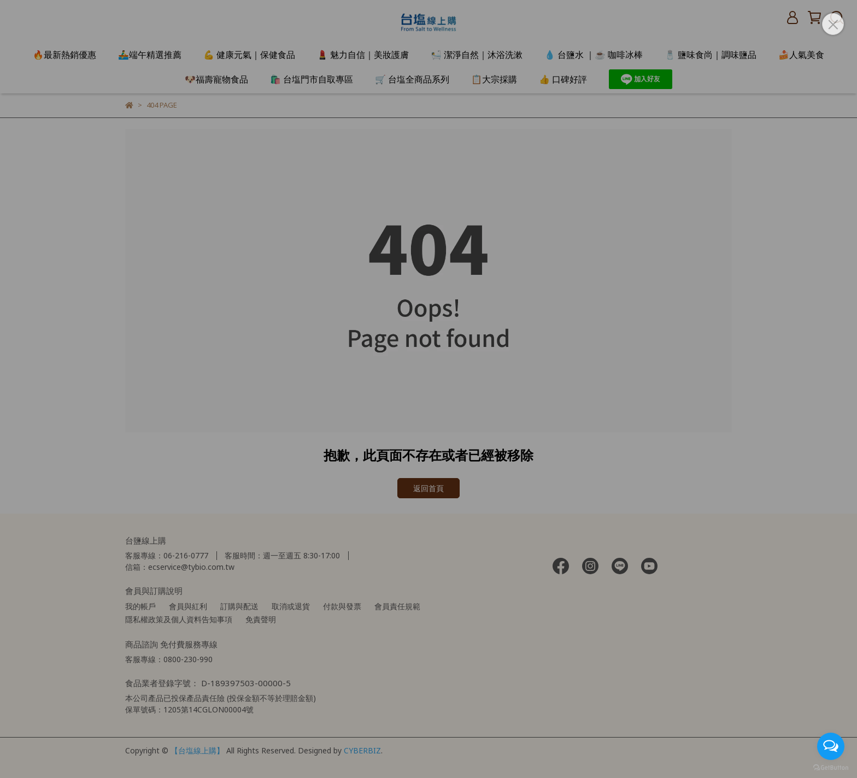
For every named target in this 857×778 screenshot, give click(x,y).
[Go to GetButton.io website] (830, 767)
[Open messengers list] (830, 746)
